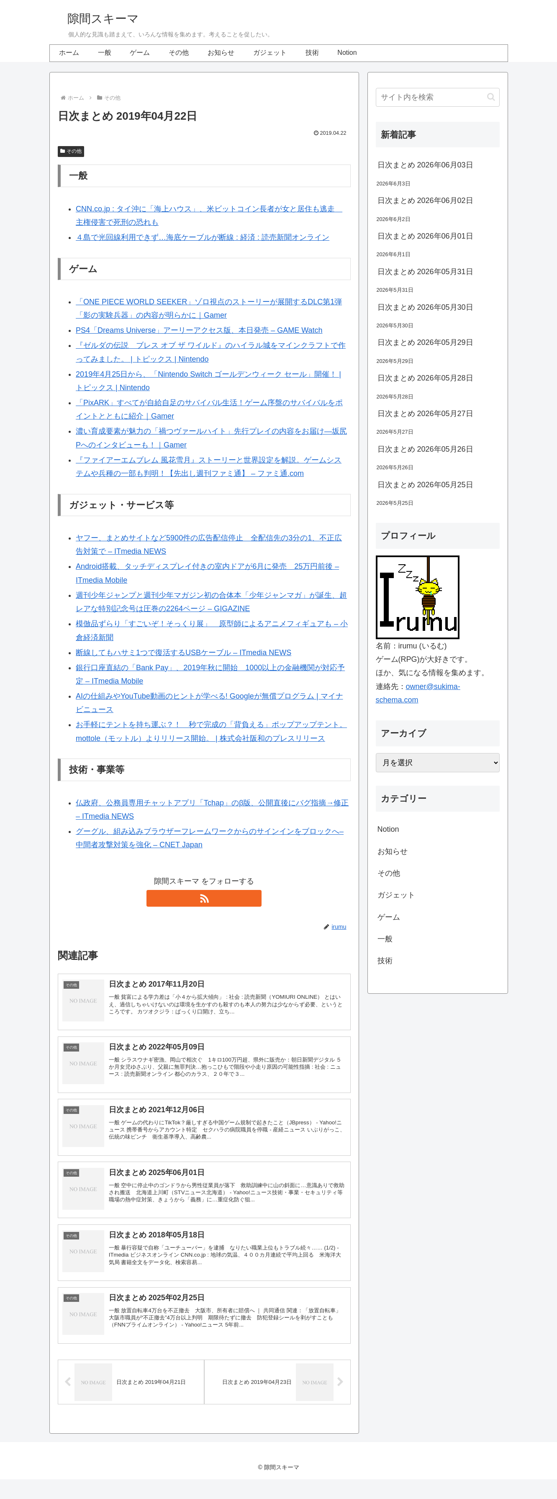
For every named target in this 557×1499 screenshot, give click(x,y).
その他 (71, 151)
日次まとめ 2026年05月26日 (425, 449)
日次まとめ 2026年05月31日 (425, 271)
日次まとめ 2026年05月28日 (425, 378)
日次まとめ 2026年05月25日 (425, 485)
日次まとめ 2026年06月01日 (425, 236)
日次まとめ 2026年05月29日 (425, 342)
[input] (438, 97)
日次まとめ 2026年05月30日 (425, 307)
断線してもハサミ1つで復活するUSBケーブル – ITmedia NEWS (183, 652)
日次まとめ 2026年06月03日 (425, 165)
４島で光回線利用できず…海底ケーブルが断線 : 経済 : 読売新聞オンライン (202, 237)
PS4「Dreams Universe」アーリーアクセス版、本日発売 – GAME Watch (199, 330)
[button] (491, 97)
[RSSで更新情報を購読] (204, 898)
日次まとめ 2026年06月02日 (425, 200)
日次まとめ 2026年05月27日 (425, 413)
